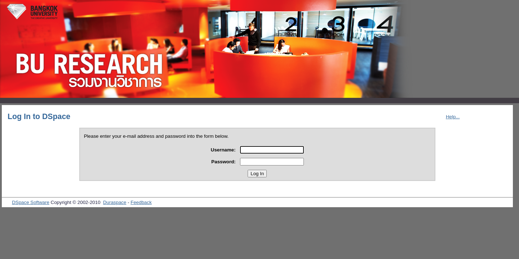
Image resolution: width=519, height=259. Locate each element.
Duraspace (114, 202)
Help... (453, 116)
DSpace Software (30, 202)
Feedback (141, 202)
